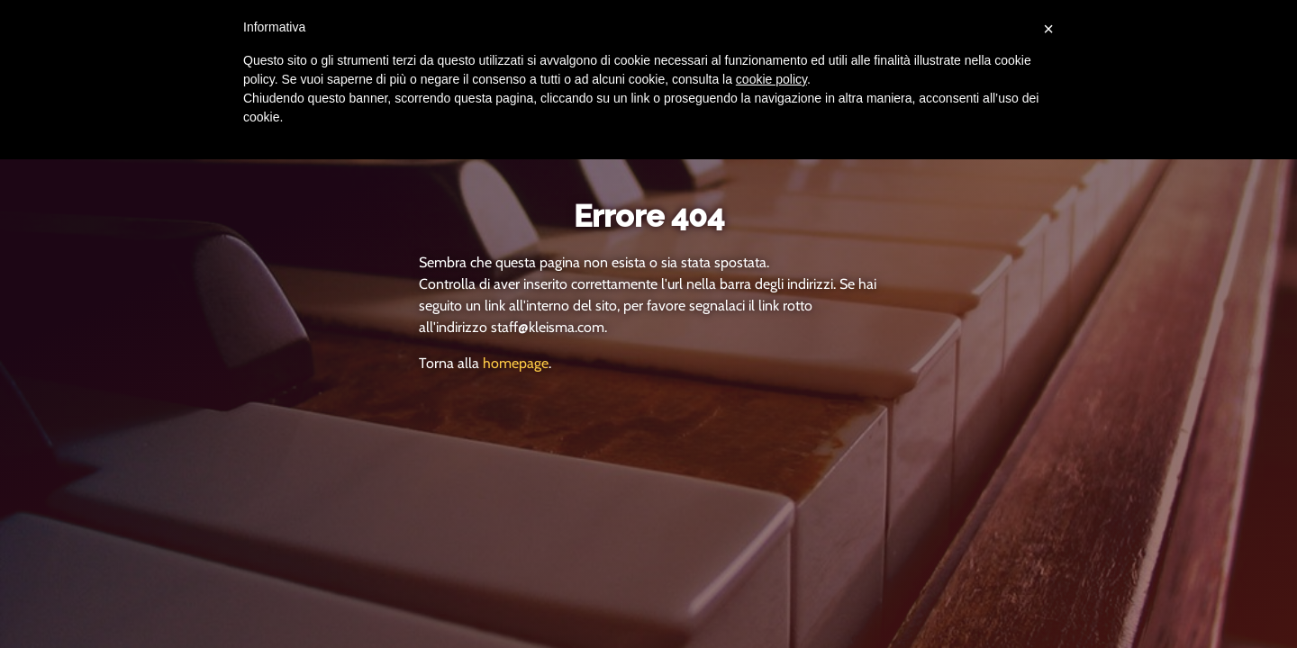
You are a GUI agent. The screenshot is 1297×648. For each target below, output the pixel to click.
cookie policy (771, 79)
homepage (516, 363)
